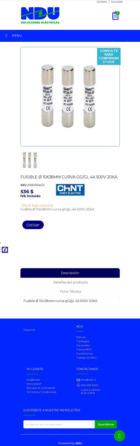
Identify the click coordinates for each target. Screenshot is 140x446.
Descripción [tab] (70, 273)
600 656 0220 (89, 385)
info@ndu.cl (88, 379)
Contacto (102, 1)
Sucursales (117, 1)
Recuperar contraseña (41, 387)
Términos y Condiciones (41, 391)
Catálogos (82, 341)
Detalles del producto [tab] (70, 282)
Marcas (80, 337)
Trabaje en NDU (86, 357)
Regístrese (33, 379)
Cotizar (33, 225)
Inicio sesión (34, 383)
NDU (79, 443)
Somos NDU (84, 349)
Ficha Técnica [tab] (70, 291)
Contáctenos (84, 353)
